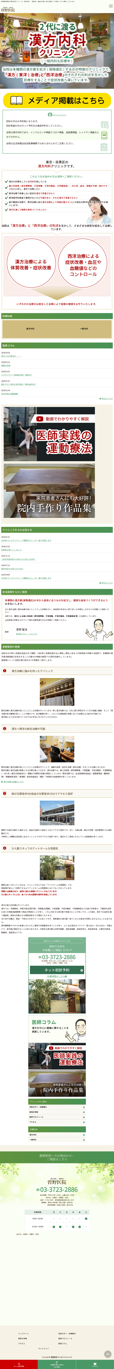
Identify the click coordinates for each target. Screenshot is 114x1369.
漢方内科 (30, 328)
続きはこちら (106, 398)
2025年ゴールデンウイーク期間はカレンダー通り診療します (26, 578)
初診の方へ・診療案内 (38, 1107)
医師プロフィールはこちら (26, 634)
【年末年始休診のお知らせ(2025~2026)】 (18, 559)
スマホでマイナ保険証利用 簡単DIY (16, 375)
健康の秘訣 (5, 365)
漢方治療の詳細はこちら (13, 781)
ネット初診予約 (57, 969)
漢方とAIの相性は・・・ (11, 356)
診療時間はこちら (57, 976)
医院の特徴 (33, 1112)
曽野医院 (54, 1357)
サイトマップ (43, 1348)
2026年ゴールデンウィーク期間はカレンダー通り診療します (26, 540)
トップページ (23, 1333)
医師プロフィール (36, 1117)
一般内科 (84, 328)
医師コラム (62, 1343)
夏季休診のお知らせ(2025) (12, 568)
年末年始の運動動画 (9, 393)
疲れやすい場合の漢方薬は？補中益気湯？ (18, 384)
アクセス (32, 1122)
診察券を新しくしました (11, 550)
